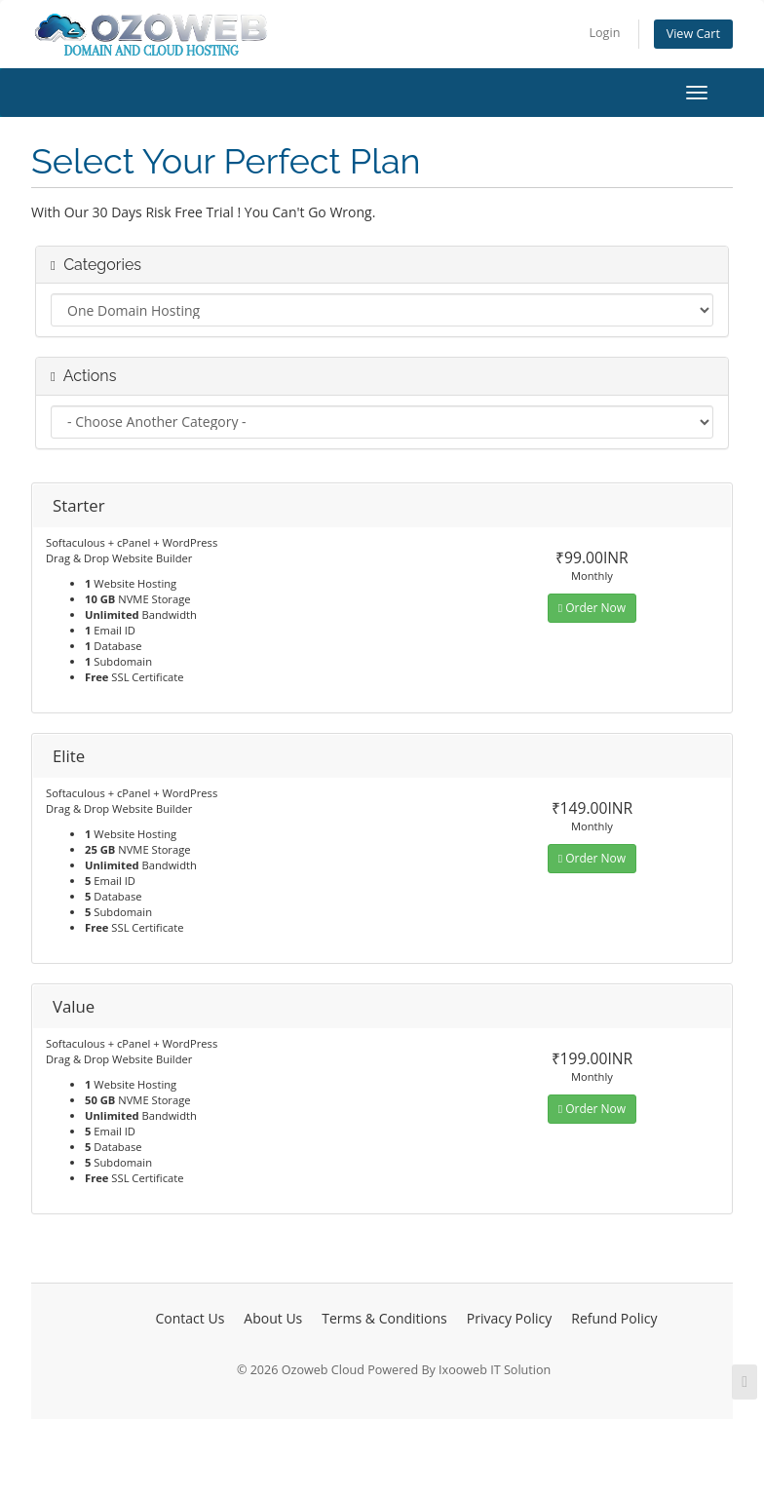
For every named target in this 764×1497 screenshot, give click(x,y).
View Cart (693, 33)
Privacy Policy (509, 1318)
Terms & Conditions (384, 1318)
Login (604, 32)
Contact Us (190, 1318)
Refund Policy (614, 1318)
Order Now (592, 607)
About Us (273, 1318)
